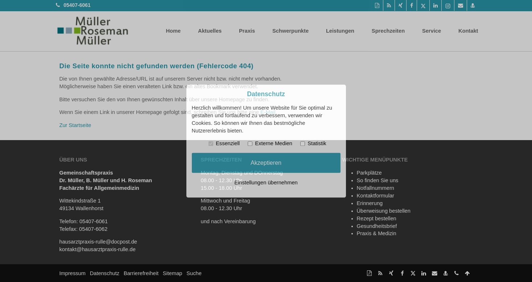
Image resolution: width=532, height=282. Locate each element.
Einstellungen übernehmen (265, 182)
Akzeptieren (266, 162)
